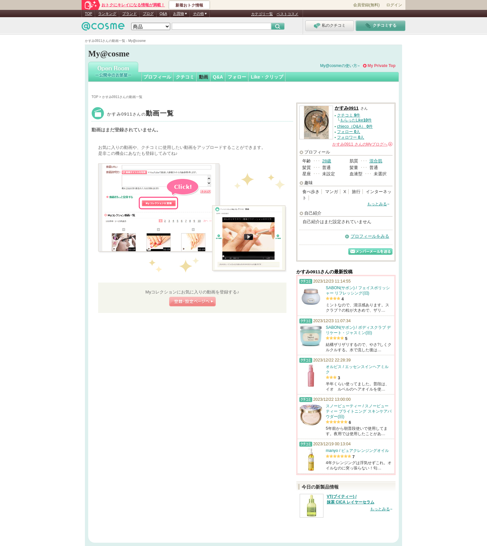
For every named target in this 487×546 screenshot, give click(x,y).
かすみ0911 (140, 114)
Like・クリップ (267, 77)
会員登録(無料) (366, 5)
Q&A (163, 14)
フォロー (237, 77)
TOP (88, 14)
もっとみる (377, 204)
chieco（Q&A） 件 (355, 126)
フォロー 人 (348, 131)
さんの (362, 144)
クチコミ (185, 77)
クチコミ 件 (348, 115)
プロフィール (157, 77)
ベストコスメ (287, 14)
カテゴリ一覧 (262, 14)
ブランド (129, 14)
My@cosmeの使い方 (338, 65)
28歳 (326, 160)
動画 (203, 77)
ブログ (148, 14)
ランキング (107, 14)
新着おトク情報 (189, 5)
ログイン (394, 5)
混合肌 (375, 160)
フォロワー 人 (350, 137)
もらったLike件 (356, 120)
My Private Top (381, 65)
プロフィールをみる (370, 236)
